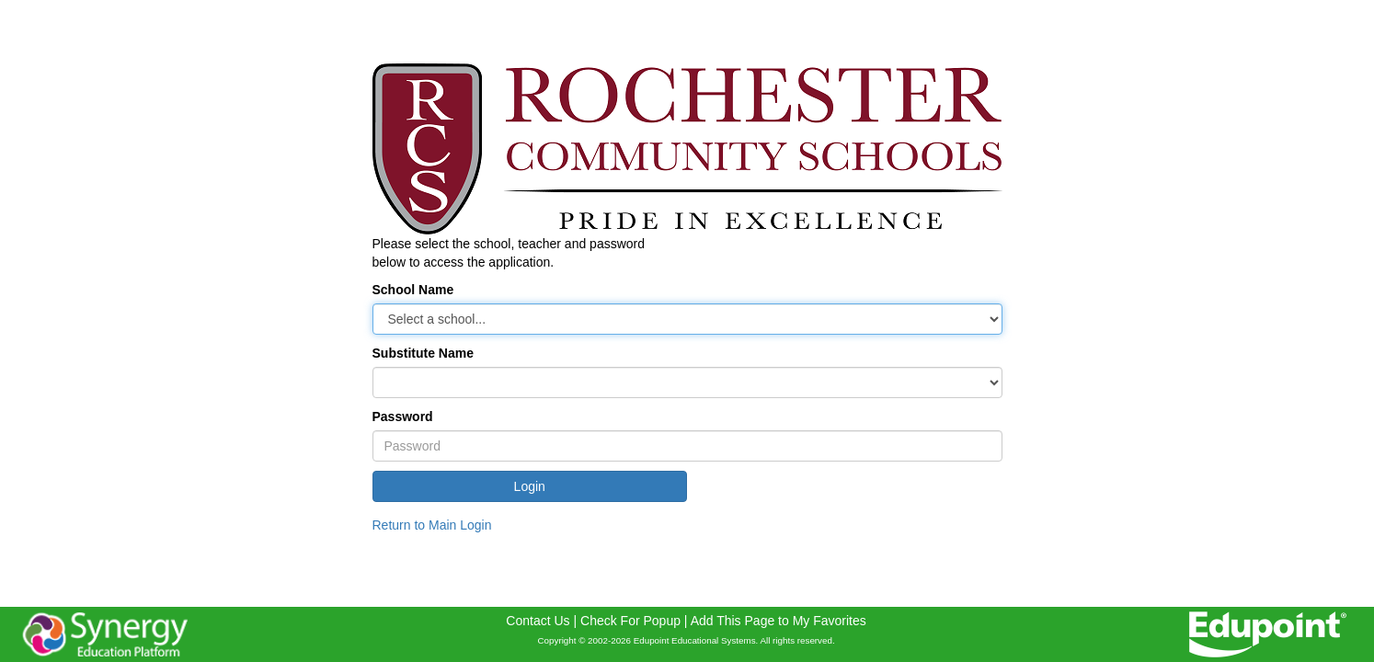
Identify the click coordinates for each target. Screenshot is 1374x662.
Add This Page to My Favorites (778, 620)
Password (402, 416)
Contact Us (537, 620)
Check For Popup (630, 620)
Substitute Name (423, 353)
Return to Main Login (432, 525)
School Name (413, 289)
